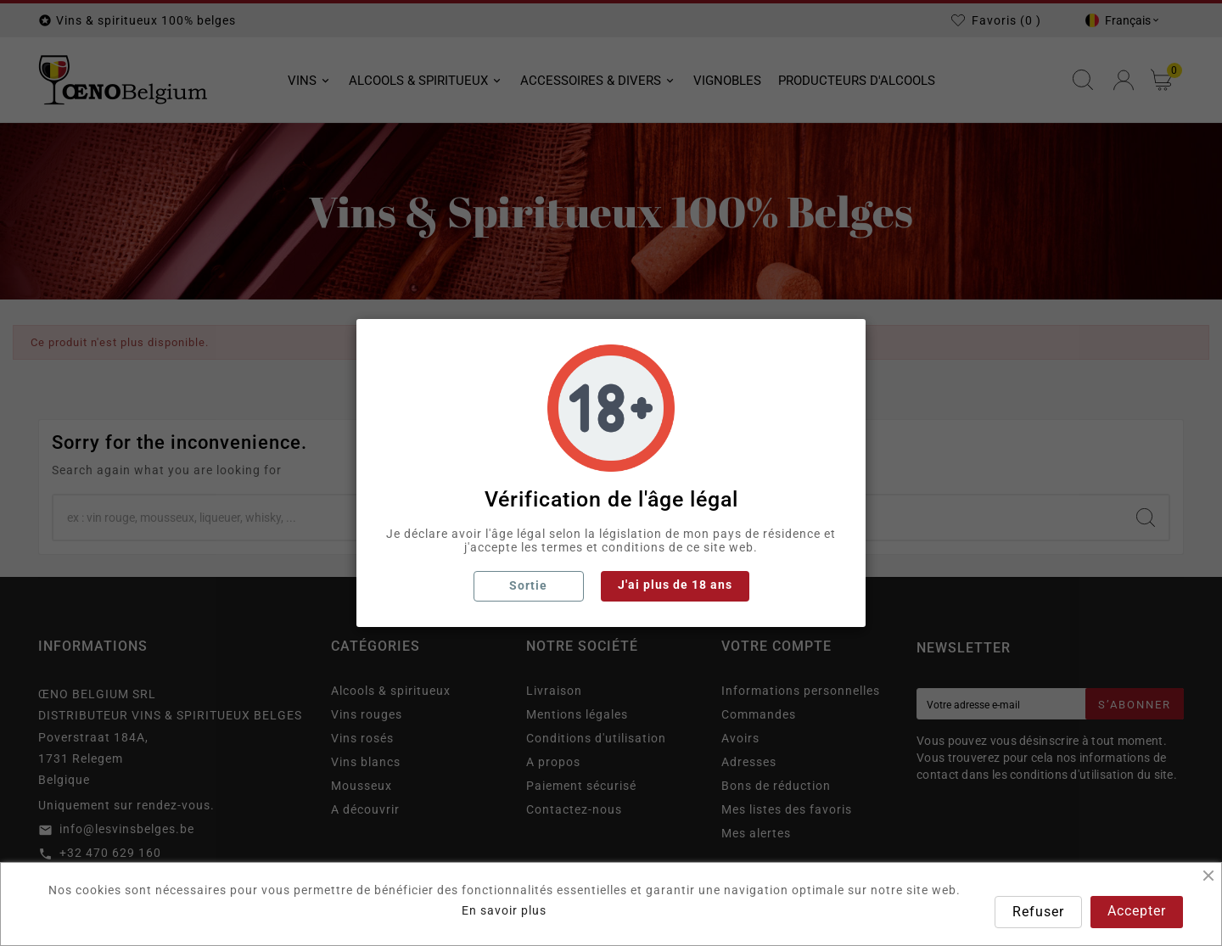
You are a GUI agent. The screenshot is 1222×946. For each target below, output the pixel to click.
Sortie (528, 585)
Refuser (1038, 912)
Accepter (1136, 911)
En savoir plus (504, 910)
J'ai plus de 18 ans (675, 584)
